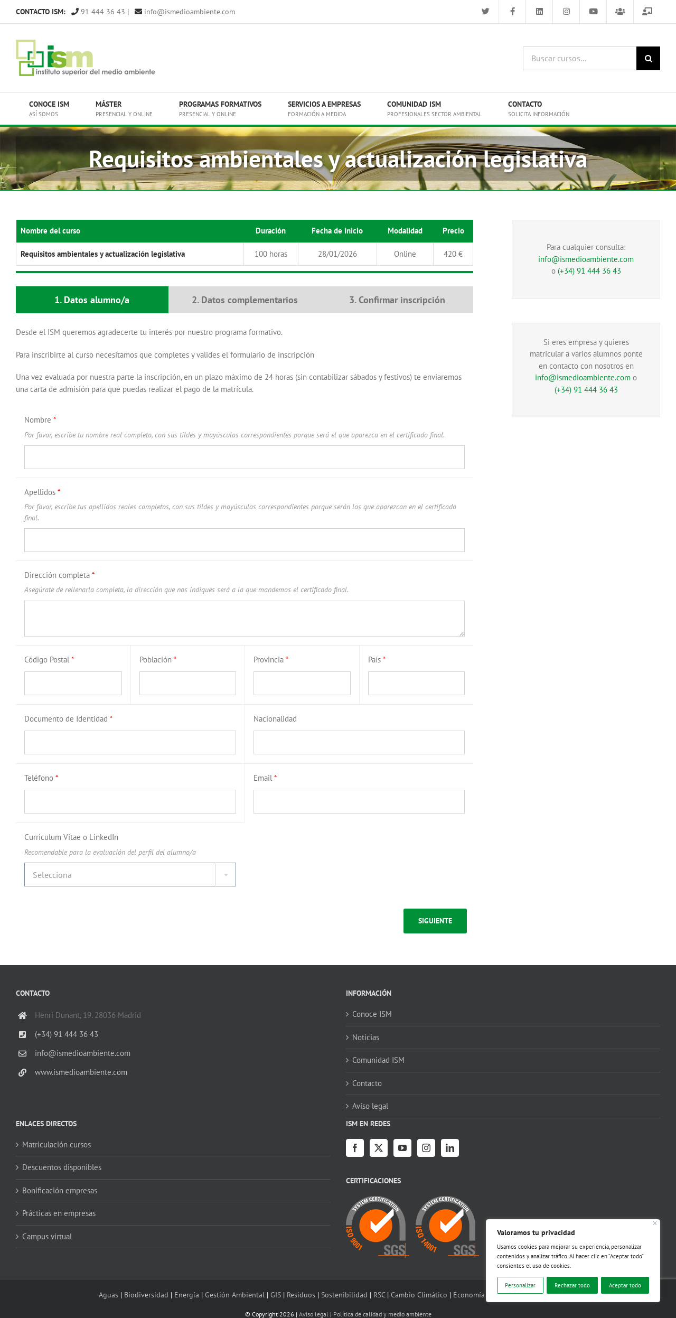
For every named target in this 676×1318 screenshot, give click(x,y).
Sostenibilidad (344, 1294)
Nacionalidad (275, 719)
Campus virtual (47, 1236)
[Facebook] (355, 1148)
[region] (573, 1260)
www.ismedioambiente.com (81, 1072)
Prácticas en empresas (59, 1213)
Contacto (367, 1083)
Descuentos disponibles (61, 1167)
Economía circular (482, 1294)
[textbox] (130, 875)
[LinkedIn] (450, 1148)
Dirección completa (59, 575)
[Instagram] (426, 1148)
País (377, 660)
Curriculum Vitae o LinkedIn (71, 837)
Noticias (365, 1037)
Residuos (301, 1294)
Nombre (40, 420)
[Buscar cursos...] (579, 58)
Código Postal (49, 660)
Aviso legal (370, 1106)
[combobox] (130, 874)
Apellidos (42, 492)
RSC (379, 1294)
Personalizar (520, 1285)
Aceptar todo (625, 1285)
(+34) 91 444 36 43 (589, 271)
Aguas (108, 1294)
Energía (186, 1294)
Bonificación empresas (59, 1190)
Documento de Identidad (68, 719)
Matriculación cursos (56, 1144)
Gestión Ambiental (235, 1294)
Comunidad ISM (378, 1060)
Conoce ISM (372, 1014)
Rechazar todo (572, 1285)
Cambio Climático (419, 1294)
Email (265, 778)
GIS (275, 1294)
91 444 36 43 (98, 11)
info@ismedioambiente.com (185, 11)
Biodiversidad (146, 1294)
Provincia (270, 660)
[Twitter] (379, 1148)
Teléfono (41, 778)
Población (157, 660)
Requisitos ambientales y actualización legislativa (103, 254)
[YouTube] (402, 1148)
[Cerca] (655, 1223)
